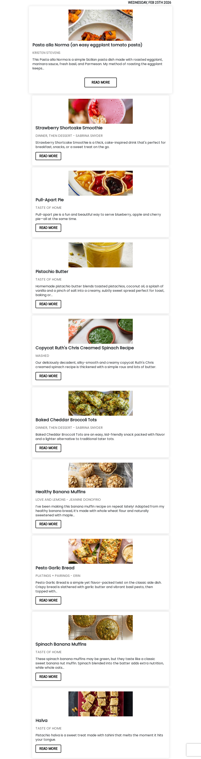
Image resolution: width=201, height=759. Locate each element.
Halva (41, 720)
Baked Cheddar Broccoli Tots (66, 420)
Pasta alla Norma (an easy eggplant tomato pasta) (87, 45)
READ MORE (100, 82)
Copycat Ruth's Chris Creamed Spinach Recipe (84, 348)
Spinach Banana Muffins (60, 644)
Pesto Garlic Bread (54, 568)
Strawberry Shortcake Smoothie (68, 128)
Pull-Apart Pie (49, 200)
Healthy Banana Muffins (60, 492)
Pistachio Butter (51, 271)
